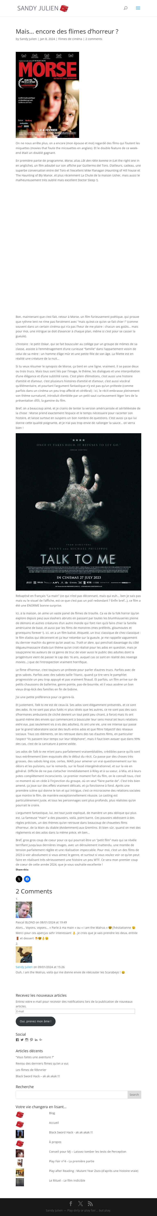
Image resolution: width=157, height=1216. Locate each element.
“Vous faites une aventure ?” (35, 1057)
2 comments (93, 39)
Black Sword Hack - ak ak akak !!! (71, 1132)
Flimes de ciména (70, 39)
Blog (52, 1113)
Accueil (54, 1123)
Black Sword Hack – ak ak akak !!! (38, 1076)
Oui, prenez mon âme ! (35, 1021)
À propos (55, 1142)
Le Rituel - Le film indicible (67, 1180)
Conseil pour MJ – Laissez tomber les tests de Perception (87, 1151)
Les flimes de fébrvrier (31, 1070)
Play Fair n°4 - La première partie (71, 1161)
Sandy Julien (28, 39)
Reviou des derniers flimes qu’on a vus (42, 1063)
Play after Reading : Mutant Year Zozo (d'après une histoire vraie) (93, 1171)
